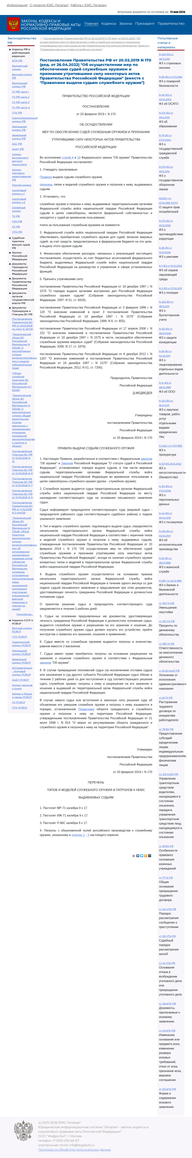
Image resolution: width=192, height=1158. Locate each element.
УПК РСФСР (19, 707)
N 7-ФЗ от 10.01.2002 (170, 265)
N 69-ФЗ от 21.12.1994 (170, 77)
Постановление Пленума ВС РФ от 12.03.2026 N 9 (22, 494)
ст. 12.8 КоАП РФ (168, 774)
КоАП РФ (18, 149)
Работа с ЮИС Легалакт (88, 5)
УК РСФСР (18, 702)
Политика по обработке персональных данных (74, 1149)
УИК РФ (17, 221)
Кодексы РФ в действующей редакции (21, 53)
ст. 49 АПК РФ (167, 1030)
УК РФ (16, 226)
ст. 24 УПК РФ (167, 963)
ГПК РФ (17, 112)
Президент (145, 24)
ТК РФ (16, 216)
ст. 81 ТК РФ (165, 697)
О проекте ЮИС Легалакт (49, 5)
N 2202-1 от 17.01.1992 (170, 445)
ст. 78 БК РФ (166, 729)
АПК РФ (17, 60)
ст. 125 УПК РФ (167, 936)
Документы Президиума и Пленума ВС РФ (22, 311)
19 (79, 157)
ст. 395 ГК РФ (166, 643)
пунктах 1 (78, 835)
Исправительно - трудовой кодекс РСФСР (22, 671)
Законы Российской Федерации (19, 256)
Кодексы (108, 24)
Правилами (86, 709)
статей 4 (68, 157)
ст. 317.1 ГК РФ (167, 621)
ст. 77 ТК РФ (166, 877)
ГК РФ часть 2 (20, 96)
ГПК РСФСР (19, 636)
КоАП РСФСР (20, 679)
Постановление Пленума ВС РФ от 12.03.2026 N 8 (22, 470)
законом (146, 458)
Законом (67, 463)
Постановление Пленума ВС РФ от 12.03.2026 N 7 (22, 482)
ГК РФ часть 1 (20, 91)
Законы (125, 24)
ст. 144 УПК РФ (167, 909)
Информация (17, 5)
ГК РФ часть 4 (21, 107)
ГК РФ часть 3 (20, 102)
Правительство (171, 24)
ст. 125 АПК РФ (167, 1089)
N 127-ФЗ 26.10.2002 (170, 463)
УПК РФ (17, 231)
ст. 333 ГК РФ (166, 603)
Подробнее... (24, 614)
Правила (46, 177)
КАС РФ (17, 143)
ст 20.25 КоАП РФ (169, 670)
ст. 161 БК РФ (166, 846)
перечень (46, 184)
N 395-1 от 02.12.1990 (170, 580)
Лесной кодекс (21, 185)
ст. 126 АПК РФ (167, 1003)
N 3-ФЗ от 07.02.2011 (170, 288)
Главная (91, 24)
